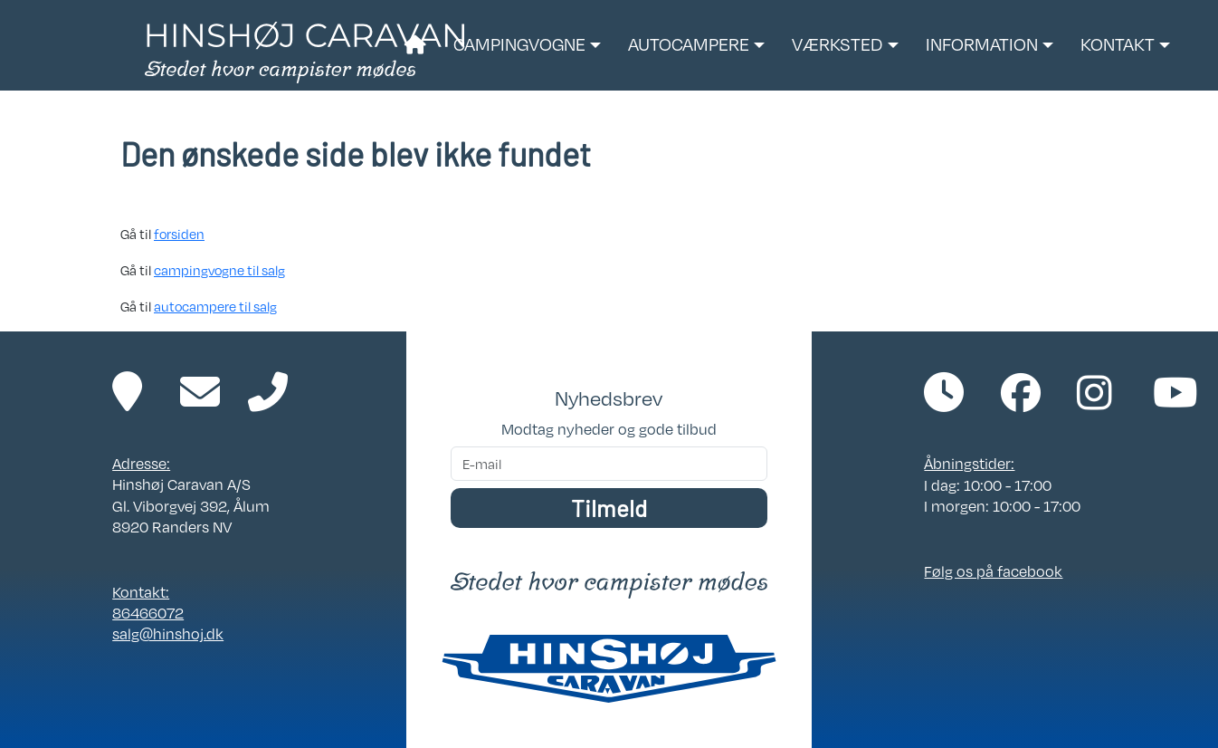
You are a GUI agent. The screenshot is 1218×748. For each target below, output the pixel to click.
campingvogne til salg (219, 270)
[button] (527, 45)
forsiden (179, 234)
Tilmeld (609, 508)
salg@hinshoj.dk (168, 633)
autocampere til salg (215, 306)
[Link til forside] (304, 51)
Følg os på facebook (993, 571)
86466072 (148, 612)
